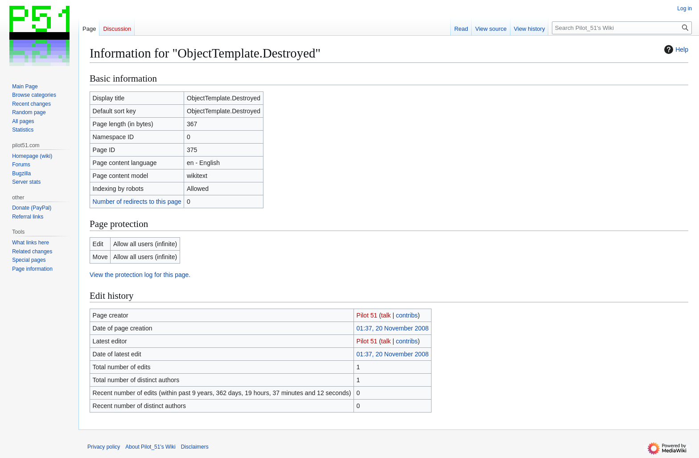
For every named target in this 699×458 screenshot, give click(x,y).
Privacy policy (103, 447)
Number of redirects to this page (137, 201)
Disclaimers (195, 447)
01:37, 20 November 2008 (393, 328)
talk (386, 315)
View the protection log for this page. (140, 274)
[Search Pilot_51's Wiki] (622, 27)
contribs (407, 315)
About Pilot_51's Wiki (150, 447)
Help (675, 49)
